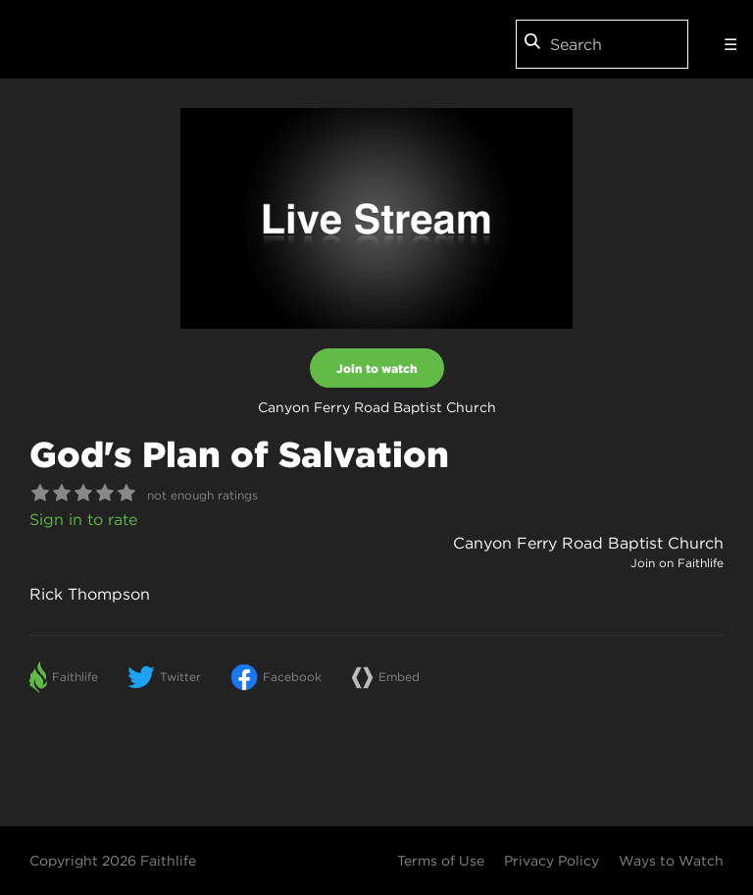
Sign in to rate (83, 519)
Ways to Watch (671, 860)
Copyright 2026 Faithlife (112, 860)
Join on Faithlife (677, 562)
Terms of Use (440, 860)
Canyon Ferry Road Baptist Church (588, 543)
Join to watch (377, 368)
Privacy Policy (551, 860)
